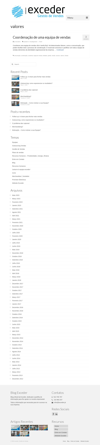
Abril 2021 (15, 216)
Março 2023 (16, 199)
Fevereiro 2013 (17, 375)
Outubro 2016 (17, 314)
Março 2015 (16, 334)
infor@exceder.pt (59, 402)
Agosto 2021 (16, 212)
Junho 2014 (16, 358)
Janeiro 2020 (16, 239)
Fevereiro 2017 (17, 300)
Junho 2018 (16, 267)
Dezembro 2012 (17, 379)
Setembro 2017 (17, 294)
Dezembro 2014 (17, 338)
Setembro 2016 (17, 317)
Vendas (66, 55)
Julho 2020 (16, 233)
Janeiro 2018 (16, 280)
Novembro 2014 (17, 341)
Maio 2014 (15, 362)
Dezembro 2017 (17, 283)
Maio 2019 (15, 250)
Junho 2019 (16, 246)
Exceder (18, 41)
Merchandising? (25, 96)
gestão (49, 55)
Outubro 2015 (17, 321)
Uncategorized (33, 41)
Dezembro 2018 (17, 253)
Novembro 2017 (17, 287)
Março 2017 (16, 297)
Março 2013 (16, 372)
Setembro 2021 (17, 209)
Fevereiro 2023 (17, 202)
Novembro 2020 (17, 226)
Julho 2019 (16, 243)
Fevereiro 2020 (17, 236)
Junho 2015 (16, 324)
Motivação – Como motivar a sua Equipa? (34, 103)
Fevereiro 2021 (17, 222)
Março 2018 (16, 277)
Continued (60, 50)
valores (62, 55)
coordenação (24, 55)
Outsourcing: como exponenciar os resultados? (36, 83)
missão (53, 55)
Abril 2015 (15, 331)
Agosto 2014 (16, 351)
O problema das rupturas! (29, 90)
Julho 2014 (16, 355)
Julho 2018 (16, 263)
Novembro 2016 (17, 311)
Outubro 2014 (17, 345)
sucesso (58, 55)
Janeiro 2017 (16, 304)
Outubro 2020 (17, 229)
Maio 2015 (15, 328)
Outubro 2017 (17, 290)
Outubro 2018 (17, 256)
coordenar (30, 55)
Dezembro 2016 (17, 307)
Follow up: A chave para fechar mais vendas (35, 77)
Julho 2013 (16, 368)
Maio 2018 (15, 270)
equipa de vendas (38, 55)
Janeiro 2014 (16, 365)
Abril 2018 (15, 273)
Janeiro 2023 (16, 205)
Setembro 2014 (17, 348)
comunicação (17, 55)
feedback (45, 55)
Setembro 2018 (17, 260)
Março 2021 (16, 219)
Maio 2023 (15, 195)
